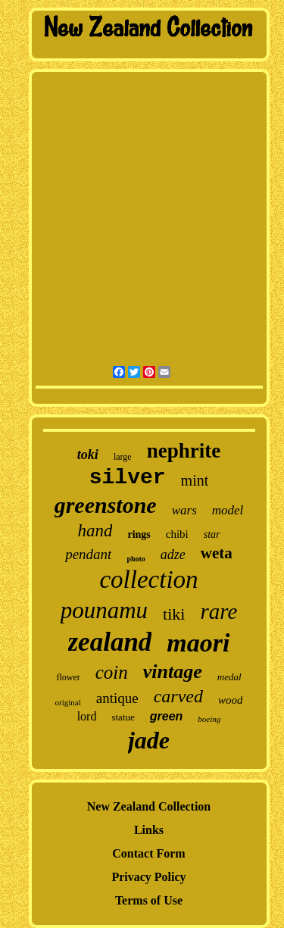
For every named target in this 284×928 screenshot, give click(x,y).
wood (230, 700)
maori (198, 643)
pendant (88, 554)
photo (135, 559)
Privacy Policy (148, 876)
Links (149, 829)
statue (122, 717)
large (123, 457)
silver (127, 477)
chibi (177, 534)
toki (87, 454)
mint (195, 480)
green (166, 716)
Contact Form (148, 853)
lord (87, 716)
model (228, 510)
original (68, 702)
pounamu (104, 610)
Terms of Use (149, 900)
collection (148, 579)
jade (149, 740)
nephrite (184, 450)
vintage (172, 672)
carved (178, 696)
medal (229, 677)
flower (68, 677)
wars (184, 510)
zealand (110, 642)
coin (111, 672)
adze (173, 554)
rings (138, 534)
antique (117, 698)
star (212, 534)
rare (218, 611)
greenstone (106, 504)
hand (94, 530)
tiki (174, 614)
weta (217, 553)
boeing (209, 718)
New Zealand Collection (149, 806)
